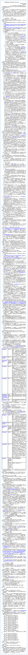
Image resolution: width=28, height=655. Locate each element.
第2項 (11, 25)
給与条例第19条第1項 (7, 234)
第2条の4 (24, 196)
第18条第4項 (4, 394)
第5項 (4, 358)
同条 (23, 165)
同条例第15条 (6, 547)
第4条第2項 (4, 349)
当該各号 (20, 510)
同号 (9, 272)
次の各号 (24, 70)
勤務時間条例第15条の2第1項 (12, 489)
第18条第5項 (4, 396)
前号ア (6, 169)
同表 (22, 346)
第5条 (15, 164)
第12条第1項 (4, 366)
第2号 (7, 511)
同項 (14, 611)
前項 (11, 576)
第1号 (11, 494)
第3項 (18, 566)
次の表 (8, 346)
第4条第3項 (4, 357)
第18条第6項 (4, 399)
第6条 (6, 407)
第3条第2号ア (22, 272)
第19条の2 (4, 458)
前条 (6, 404)
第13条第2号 (16, 284)
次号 (5, 73)
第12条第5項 (4, 378)
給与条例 (18, 345)
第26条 (10, 553)
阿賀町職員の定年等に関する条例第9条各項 (12, 27)
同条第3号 (22, 51)
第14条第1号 (20, 270)
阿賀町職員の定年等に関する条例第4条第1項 (12, 255)
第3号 (9, 73)
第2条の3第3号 (7, 196)
